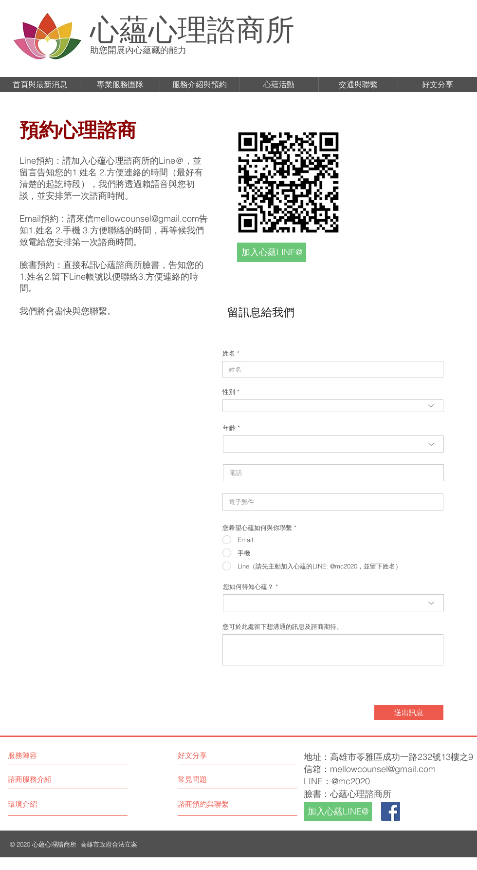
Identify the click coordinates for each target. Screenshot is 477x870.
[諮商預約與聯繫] (214, 804)
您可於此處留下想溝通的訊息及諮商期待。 (282, 627)
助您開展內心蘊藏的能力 (138, 50)
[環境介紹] (44, 804)
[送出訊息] (408, 712)
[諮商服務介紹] (44, 779)
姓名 (228, 353)
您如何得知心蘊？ (248, 587)
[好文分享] (220, 755)
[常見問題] (206, 779)
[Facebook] (390, 811)
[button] (40, 84)
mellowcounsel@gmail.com (146, 218)
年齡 (229, 428)
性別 (228, 392)
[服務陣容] (49, 755)
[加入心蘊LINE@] (271, 252)
